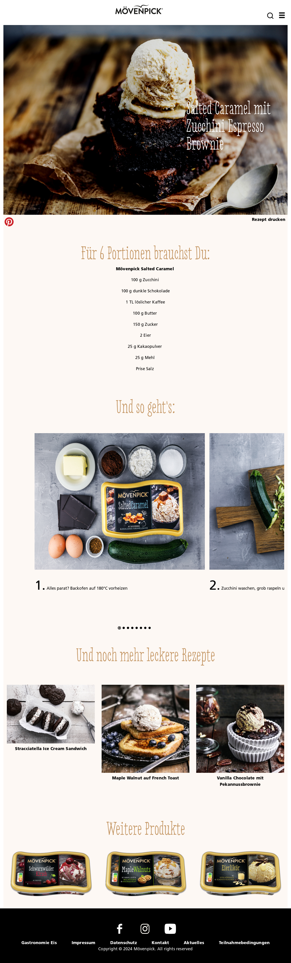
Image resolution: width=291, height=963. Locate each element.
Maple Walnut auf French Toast (145, 777)
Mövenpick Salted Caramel (145, 268)
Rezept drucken (268, 219)
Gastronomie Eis (39, 942)
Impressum (83, 942)
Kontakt (160, 942)
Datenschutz (123, 942)
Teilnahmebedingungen (244, 942)
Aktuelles (194, 942)
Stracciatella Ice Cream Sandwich (51, 748)
